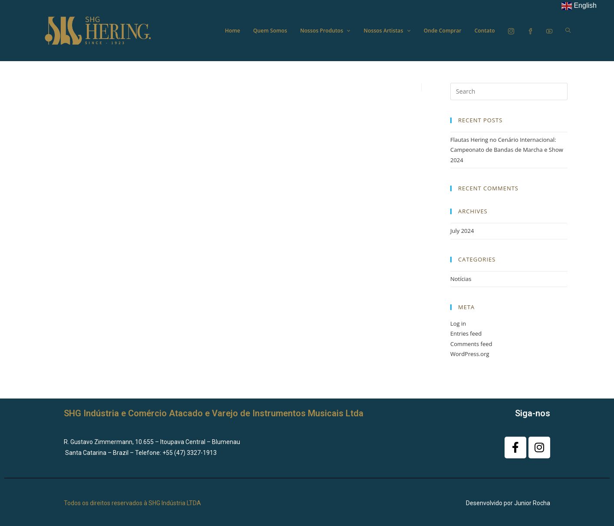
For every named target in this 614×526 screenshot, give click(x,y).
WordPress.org (469, 354)
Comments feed (471, 344)
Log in (458, 323)
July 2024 (462, 231)
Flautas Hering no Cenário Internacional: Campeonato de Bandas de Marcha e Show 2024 (506, 150)
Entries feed (466, 333)
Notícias (460, 279)
